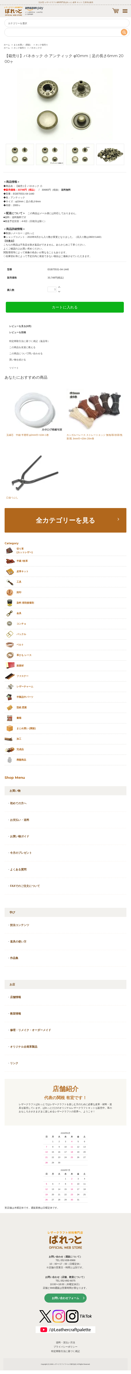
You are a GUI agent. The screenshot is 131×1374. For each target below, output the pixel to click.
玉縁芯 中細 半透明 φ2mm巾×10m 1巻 (27, 435)
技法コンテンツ (19, 925)
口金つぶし (12, 497)
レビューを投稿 (17, 332)
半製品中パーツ (25, 696)
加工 (19, 738)
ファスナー (22, 676)
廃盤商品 (21, 759)
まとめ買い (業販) (26, 728)
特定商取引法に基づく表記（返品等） (29, 341)
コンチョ (21, 623)
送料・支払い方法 (65, 1342)
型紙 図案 (22, 707)
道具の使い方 (18, 941)
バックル (21, 634)
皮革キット (22, 571)
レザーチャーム (25, 686)
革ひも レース (24, 655)
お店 (12, 984)
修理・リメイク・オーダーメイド (30, 1030)
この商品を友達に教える (22, 347)
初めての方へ (18, 803)
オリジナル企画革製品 (23, 1046)
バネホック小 (36, 48)
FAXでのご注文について (25, 885)
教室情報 (15, 1013)
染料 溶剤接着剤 (25, 602)
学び (12, 912)
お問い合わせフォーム (65, 1298)
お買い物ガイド (19, 836)
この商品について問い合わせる (26, 353)
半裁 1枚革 (22, 560)
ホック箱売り (42, 45)
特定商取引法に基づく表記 (65, 1351)
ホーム (7, 45)
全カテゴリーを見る (65, 520)
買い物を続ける (17, 359)
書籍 (19, 717)
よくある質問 (18, 869)
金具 (19, 613)
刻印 (19, 592)
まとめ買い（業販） (23, 45)
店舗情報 (15, 997)
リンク (14, 1063)
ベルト (20, 644)
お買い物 (15, 790)
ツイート (14, 367)
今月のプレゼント (21, 852)
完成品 (20, 749)
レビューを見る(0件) (20, 326)
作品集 (14, 958)
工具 (19, 581)
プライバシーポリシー (65, 1346)
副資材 (20, 665)
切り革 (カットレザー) (25, 550)
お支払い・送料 (19, 819)
